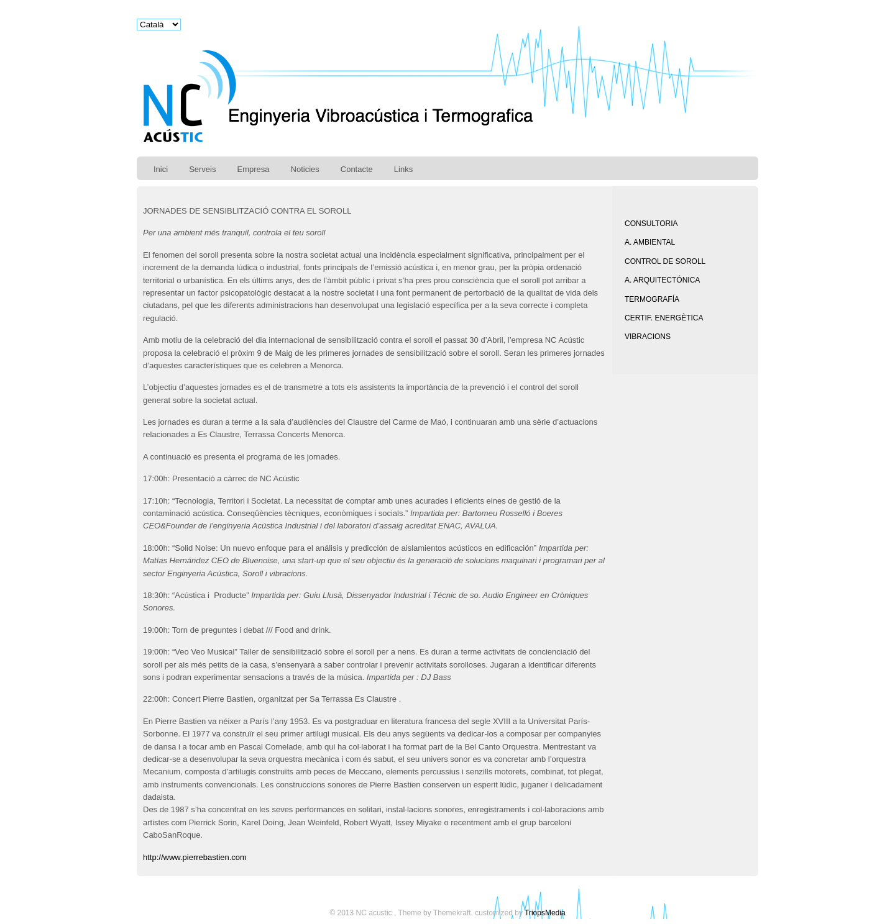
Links (403, 169)
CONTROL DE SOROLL (665, 261)
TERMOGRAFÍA (652, 299)
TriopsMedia (545, 912)
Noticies (305, 169)
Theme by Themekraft (434, 912)
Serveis (202, 169)
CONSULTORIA (651, 223)
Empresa (253, 169)
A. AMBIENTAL (650, 242)
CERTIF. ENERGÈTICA (664, 318)
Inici (161, 169)
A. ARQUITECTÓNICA (662, 280)
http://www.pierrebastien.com (196, 857)
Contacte (357, 169)
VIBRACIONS (648, 336)
